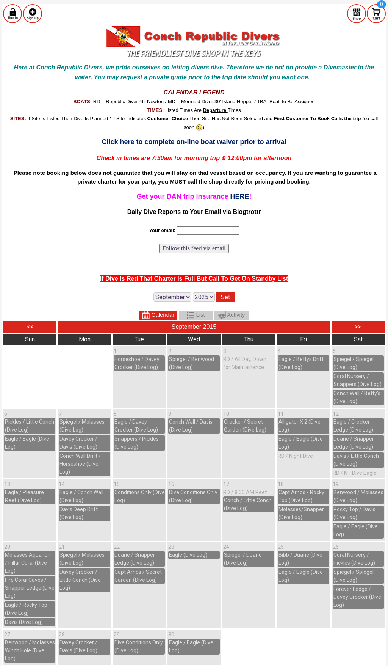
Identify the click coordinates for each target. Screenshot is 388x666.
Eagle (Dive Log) (188, 555)
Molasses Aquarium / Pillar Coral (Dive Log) (29, 563)
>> (358, 326)
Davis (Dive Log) (24, 622)
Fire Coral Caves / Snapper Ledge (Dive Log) (30, 588)
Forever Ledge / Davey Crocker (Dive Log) (357, 597)
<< (30, 326)
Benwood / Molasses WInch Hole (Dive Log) (30, 650)
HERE (239, 196)
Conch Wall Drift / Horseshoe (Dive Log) (80, 464)
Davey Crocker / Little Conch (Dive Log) (80, 580)
